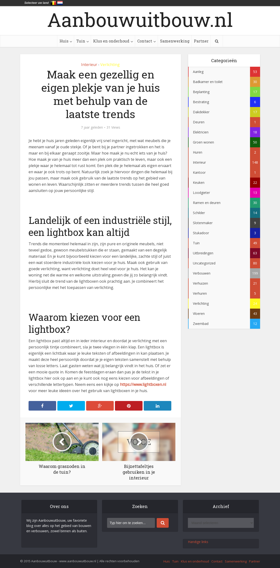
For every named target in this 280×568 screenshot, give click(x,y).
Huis (64, 40)
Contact (144, 40)
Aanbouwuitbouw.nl (140, 19)
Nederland (60, 3)
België (53, 3)
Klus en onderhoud (111, 40)
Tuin (80, 40)
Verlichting (110, 64)
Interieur (89, 64)
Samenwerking (175, 40)
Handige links (198, 541)
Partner (201, 40)
